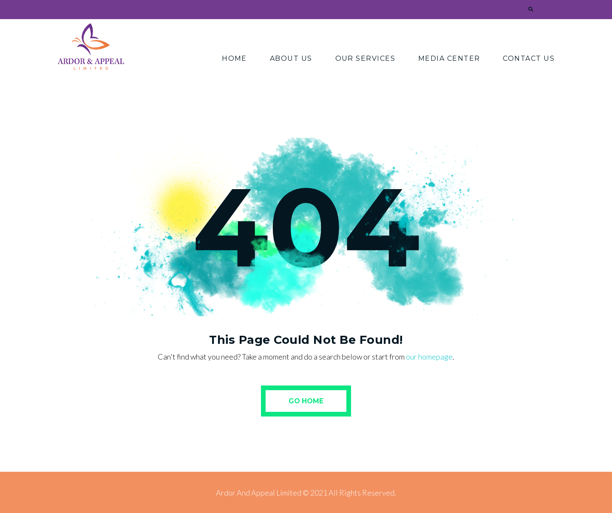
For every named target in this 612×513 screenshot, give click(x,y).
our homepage (429, 356)
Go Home (306, 401)
